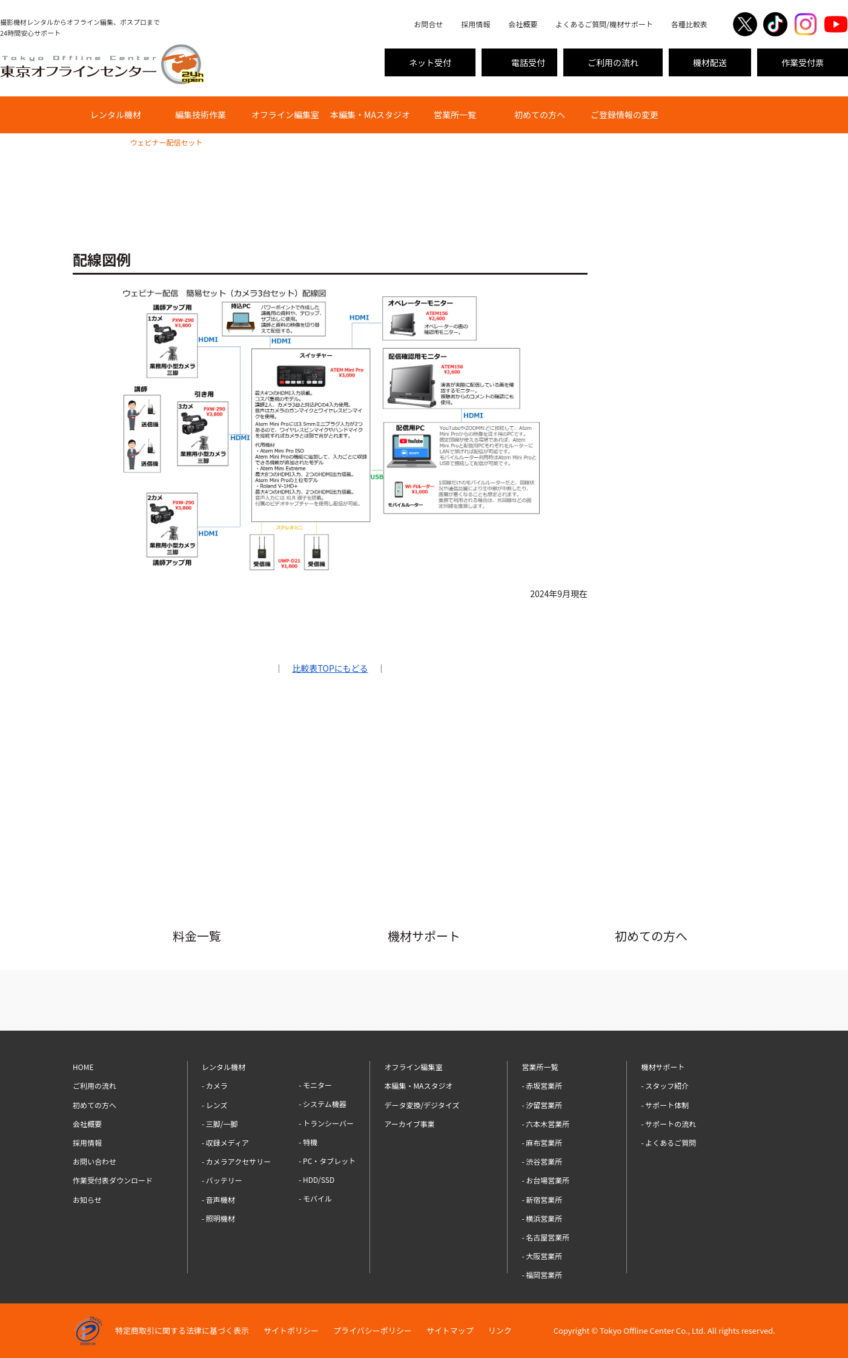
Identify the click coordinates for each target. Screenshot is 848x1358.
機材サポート (662, 1067)
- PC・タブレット (327, 1161)
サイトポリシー (291, 1330)
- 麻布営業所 (542, 1142)
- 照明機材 (218, 1218)
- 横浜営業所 (542, 1218)
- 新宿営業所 (542, 1199)
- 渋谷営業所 (542, 1161)
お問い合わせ (94, 1161)
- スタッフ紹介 (665, 1085)
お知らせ (87, 1199)
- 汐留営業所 (542, 1105)
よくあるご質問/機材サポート (604, 24)
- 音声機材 (218, 1199)
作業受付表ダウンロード (113, 1180)
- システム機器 (322, 1104)
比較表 (112, 142)
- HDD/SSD (316, 1179)
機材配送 (710, 62)
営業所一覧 (455, 115)
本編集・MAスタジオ (370, 115)
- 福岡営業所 (542, 1274)
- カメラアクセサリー (236, 1161)
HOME (83, 142)
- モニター (315, 1085)
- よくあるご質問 (668, 1142)
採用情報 (475, 24)
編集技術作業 (200, 115)
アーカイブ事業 (409, 1124)
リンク (500, 1330)
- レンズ (215, 1105)
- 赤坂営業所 (542, 1085)
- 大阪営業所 (542, 1256)
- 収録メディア (225, 1142)
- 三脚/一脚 (220, 1124)
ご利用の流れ (613, 62)
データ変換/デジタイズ (421, 1105)
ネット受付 (430, 62)
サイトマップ (450, 1330)
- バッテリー (222, 1180)
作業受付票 (802, 62)
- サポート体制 (665, 1105)
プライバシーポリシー (372, 1330)
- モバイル (315, 1198)
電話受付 (528, 62)
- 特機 (308, 1142)
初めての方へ (539, 115)
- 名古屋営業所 (545, 1237)
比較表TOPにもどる (330, 668)
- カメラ (215, 1085)
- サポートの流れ (668, 1124)
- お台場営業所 (545, 1180)
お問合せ (428, 24)
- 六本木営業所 (545, 1124)
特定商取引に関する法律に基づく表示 (182, 1330)
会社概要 (522, 24)
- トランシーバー (326, 1123)
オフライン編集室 (285, 115)
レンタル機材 (115, 115)
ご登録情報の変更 (624, 115)
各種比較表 (689, 24)
